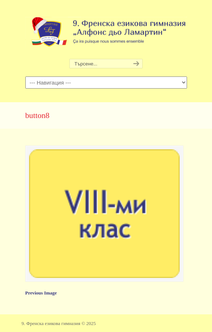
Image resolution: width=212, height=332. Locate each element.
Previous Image (41, 293)
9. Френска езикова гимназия (106, 29)
